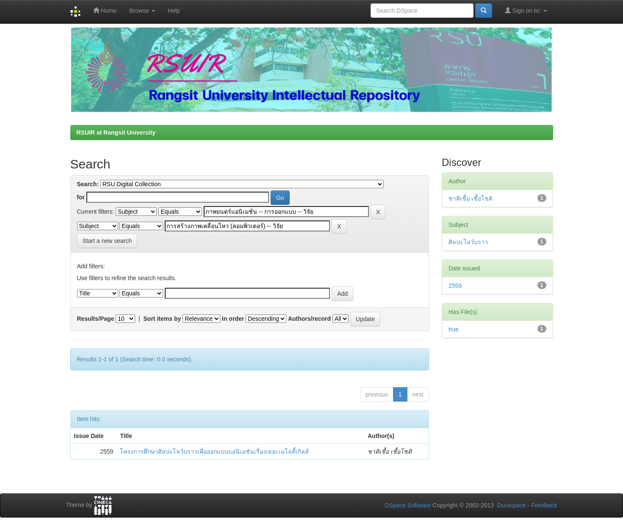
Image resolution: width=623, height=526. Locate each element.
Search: (88, 184)
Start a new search (107, 240)
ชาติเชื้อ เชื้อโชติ (471, 198)
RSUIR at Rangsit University (116, 132)
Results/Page (95, 318)
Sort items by (162, 318)
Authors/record (309, 318)
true (454, 329)
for (81, 197)
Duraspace (511, 505)
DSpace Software (408, 505)
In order (233, 318)
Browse (142, 10)
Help (174, 10)
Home (104, 10)
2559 (455, 285)
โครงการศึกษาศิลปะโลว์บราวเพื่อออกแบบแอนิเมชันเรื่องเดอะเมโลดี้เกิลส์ (214, 451)
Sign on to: (526, 10)
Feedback (544, 505)
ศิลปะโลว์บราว (468, 242)
